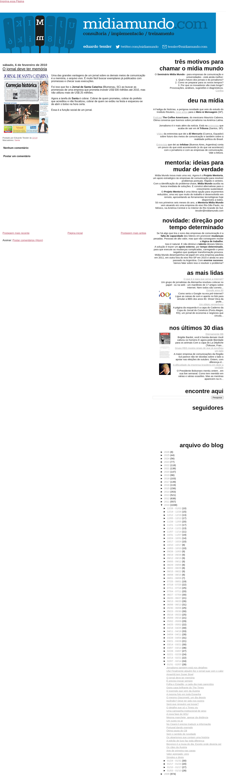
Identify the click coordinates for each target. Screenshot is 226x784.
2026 (167, 452)
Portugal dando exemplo (179, 727)
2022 (167, 465)
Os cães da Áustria (176, 747)
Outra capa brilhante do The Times (185, 687)
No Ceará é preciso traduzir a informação (188, 724)
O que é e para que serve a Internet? (203, 279)
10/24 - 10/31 (174, 538)
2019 (167, 475)
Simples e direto (175, 757)
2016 (167, 485)
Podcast (157, 117)
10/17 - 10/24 (174, 541)
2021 (167, 468)
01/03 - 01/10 (174, 770)
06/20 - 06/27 (174, 598)
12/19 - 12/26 (174, 511)
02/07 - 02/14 (174, 661)
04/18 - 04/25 (174, 627)
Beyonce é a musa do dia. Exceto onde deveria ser (194, 744)
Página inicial (75, 233)
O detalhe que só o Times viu (182, 707)
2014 (167, 491)
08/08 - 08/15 (174, 574)
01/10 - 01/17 (174, 767)
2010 (167, 505)
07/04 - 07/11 (174, 591)
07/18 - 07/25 (174, 584)
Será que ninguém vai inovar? (182, 704)
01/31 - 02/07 (174, 664)
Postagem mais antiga (133, 233)
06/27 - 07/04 (174, 594)
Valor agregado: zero (177, 754)
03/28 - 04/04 (174, 637)
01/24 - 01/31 (174, 760)
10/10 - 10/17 (174, 544)
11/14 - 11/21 (174, 528)
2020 (167, 471)
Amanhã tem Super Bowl (179, 674)
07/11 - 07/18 (174, 588)
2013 (167, 495)
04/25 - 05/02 (174, 624)
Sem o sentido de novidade (181, 734)
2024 (167, 458)
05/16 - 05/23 (174, 614)
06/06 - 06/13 (174, 604)
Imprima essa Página (12, 1)
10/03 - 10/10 (174, 548)
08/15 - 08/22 (174, 571)
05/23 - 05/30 (174, 611)
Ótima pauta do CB (176, 730)
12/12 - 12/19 (174, 515)
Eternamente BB (214, 334)
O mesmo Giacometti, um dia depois (186, 697)
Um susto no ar (174, 720)
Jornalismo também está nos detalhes (186, 667)
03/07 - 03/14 (174, 647)
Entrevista (161, 144)
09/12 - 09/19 (174, 558)
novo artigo (182, 112)
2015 (167, 488)
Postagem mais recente (16, 233)
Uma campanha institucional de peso (186, 710)
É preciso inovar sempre (179, 680)
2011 (167, 501)
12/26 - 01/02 (174, 508)
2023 (167, 461)
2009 (167, 774)
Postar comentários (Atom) (27, 240)
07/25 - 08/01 (174, 581)
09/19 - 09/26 (174, 554)
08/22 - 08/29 (174, 568)
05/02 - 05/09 (174, 621)
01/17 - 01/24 (174, 763)
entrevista (213, 125)
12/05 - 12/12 (174, 518)
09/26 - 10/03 (174, 551)
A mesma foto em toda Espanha (183, 694)
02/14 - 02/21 (174, 657)
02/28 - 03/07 (174, 651)
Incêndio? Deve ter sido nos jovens (185, 700)
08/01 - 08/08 (174, 578)
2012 (167, 498)
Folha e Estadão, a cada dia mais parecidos (190, 684)
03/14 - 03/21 (174, 644)
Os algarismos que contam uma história (187, 737)
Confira (219, 90)
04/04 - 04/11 (174, 634)
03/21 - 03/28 (174, 641)
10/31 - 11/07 (174, 534)
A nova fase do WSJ (177, 714)
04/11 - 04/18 (174, 631)
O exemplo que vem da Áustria (183, 691)
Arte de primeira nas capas (181, 750)
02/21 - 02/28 (174, 654)
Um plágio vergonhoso (211, 304)
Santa (17, 140)
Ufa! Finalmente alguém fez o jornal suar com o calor (194, 671)
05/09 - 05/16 (174, 617)
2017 (167, 481)
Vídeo (160, 133)
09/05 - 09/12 (174, 561)
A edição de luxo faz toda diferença (185, 740)
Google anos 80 (214, 290)
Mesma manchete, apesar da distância (187, 717)
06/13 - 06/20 (174, 601)
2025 (167, 455)
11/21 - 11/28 (174, 525)
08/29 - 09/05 (174, 564)
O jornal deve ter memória (25, 69)
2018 (167, 478)
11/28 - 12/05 (174, 521)
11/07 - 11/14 (174, 531)
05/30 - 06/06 (174, 608)
